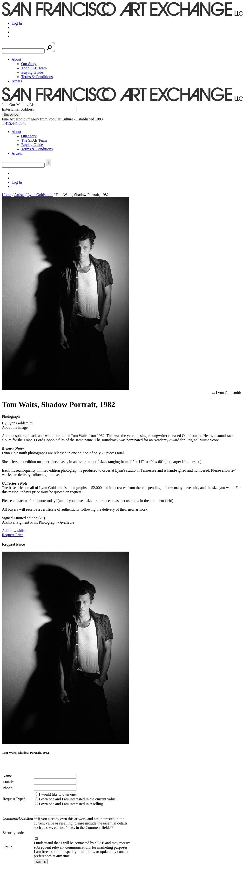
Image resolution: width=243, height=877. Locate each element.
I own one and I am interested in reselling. (71, 804)
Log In (17, 23)
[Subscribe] (11, 114)
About (16, 59)
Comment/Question (18, 819)
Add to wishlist (14, 530)
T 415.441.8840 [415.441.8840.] (14, 123)
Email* (8, 782)
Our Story (29, 64)
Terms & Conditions (37, 77)
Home (6, 195)
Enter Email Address (18, 109)
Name (7, 776)
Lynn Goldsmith (40, 195)
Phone (7, 788)
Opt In (8, 848)
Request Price (12, 535)
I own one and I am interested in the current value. (77, 799)
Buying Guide (32, 72)
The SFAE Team (34, 68)
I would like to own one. (57, 794)
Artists (17, 81)
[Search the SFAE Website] (23, 50)
